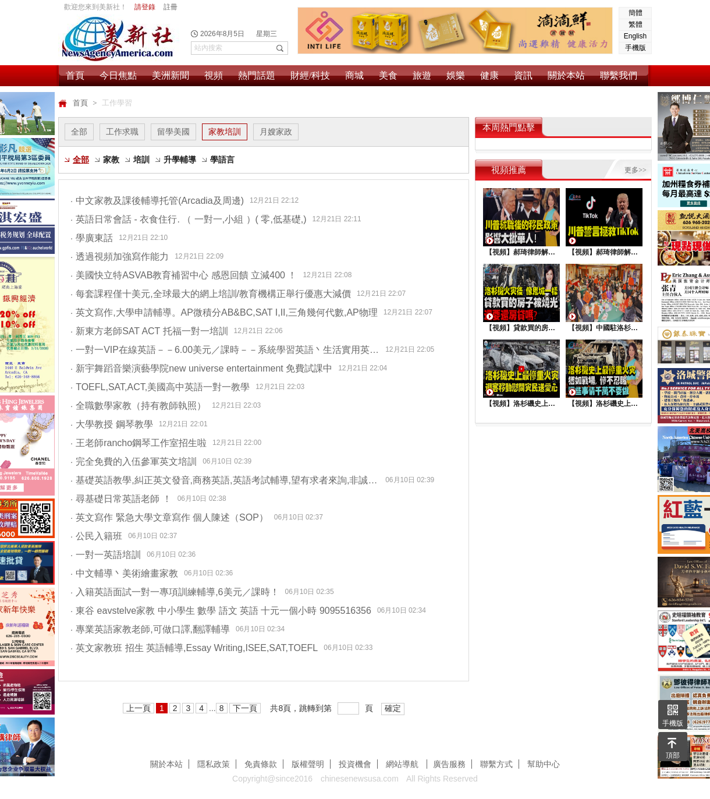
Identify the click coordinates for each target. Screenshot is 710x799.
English (635, 36)
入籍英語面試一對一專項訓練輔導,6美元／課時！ (174, 592)
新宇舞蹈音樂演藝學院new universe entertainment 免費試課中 (201, 368)
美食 (388, 75)
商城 (354, 75)
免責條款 (260, 764)
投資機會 (355, 764)
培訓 (141, 159)
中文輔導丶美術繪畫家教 (124, 573)
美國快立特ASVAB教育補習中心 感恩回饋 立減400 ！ (183, 275)
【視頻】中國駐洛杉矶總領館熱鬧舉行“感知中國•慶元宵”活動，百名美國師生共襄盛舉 (604, 328)
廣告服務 (449, 764)
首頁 (75, 75)
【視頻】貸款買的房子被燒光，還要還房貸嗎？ (521, 328)
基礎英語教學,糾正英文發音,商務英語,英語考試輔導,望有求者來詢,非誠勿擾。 (224, 480)
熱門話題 (256, 75)
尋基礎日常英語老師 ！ (121, 499)
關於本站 (566, 75)
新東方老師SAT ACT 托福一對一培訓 (149, 331)
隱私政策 (213, 764)
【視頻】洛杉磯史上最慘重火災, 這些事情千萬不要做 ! (604, 404)
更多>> (635, 170)
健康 (489, 75)
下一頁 (245, 708)
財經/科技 (310, 75)
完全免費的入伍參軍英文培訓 (133, 461)
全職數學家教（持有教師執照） (138, 406)
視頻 (213, 75)
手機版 (635, 48)
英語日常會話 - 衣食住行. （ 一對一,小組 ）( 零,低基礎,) (188, 219)
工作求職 (122, 131)
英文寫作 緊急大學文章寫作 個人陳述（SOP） (169, 517)
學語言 (222, 159)
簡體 (635, 13)
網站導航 (403, 764)
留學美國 (173, 131)
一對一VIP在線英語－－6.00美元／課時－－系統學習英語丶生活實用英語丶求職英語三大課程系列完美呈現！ (224, 350)
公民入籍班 (96, 536)
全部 (79, 131)
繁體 (635, 24)
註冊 (171, 7)
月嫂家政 (276, 131)
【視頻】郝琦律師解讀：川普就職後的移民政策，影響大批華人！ (521, 252)
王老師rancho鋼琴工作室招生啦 (138, 443)
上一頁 (138, 708)
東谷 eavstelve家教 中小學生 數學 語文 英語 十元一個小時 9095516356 (220, 611)
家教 (111, 159)
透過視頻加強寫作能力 (119, 256)
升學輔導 (180, 159)
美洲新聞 (170, 75)
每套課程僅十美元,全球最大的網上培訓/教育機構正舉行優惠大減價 (210, 294)
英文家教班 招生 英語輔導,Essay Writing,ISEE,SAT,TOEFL (194, 648)
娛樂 (455, 75)
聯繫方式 (496, 764)
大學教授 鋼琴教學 (111, 424)
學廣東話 (91, 238)
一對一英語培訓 (105, 555)
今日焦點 (118, 75)
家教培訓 (224, 131)
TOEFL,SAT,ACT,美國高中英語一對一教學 (160, 387)
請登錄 (144, 7)
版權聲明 (308, 764)
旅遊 (422, 75)
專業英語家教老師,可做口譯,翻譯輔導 (150, 629)
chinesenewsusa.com (360, 778)
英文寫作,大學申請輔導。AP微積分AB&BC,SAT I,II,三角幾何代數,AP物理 (224, 312)
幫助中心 (543, 764)
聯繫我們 (618, 75)
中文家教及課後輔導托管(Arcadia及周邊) (157, 201)
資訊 (523, 75)
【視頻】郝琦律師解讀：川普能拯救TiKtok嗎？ (604, 252)
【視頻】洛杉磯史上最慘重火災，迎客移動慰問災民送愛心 (521, 404)
